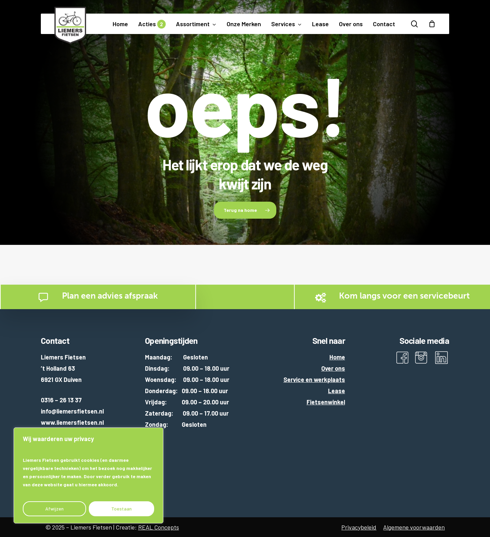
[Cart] (432, 24)
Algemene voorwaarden (414, 527)
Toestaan (121, 508)
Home (337, 357)
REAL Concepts (158, 527)
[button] (245, 210)
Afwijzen (54, 508)
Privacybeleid (358, 527)
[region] (88, 475)
